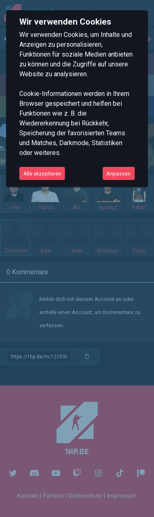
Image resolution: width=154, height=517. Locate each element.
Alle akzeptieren (42, 174)
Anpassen (118, 174)
